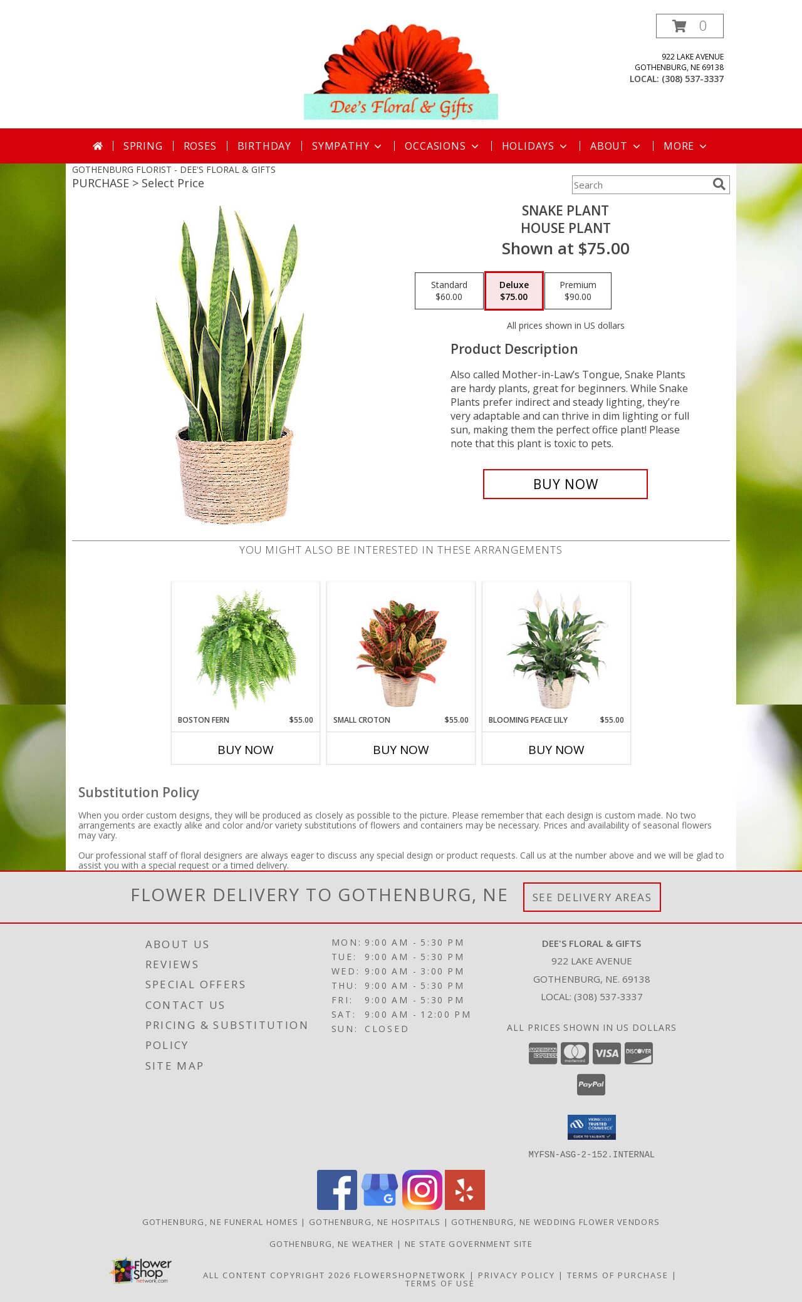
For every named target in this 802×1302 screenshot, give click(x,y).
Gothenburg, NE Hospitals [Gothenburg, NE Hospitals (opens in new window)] (374, 1221)
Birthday (264, 146)
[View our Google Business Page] (380, 1206)
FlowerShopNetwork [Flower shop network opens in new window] (410, 1274)
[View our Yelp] (465, 1206)
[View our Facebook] (337, 1206)
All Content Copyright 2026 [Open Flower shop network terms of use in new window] (277, 1274)
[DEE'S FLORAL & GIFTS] (401, 71)
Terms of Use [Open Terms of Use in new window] (440, 1282)
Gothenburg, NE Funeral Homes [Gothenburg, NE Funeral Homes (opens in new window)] (220, 1221)
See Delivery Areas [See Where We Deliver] (592, 897)
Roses (200, 146)
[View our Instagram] (422, 1206)
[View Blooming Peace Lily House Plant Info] (556, 648)
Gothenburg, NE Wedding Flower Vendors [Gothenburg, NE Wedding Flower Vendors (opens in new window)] (555, 1221)
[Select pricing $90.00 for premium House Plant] (578, 291)
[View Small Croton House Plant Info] (401, 648)
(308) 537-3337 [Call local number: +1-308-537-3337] (693, 79)
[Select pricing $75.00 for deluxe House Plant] (514, 291)
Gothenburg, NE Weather (331, 1243)
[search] (719, 184)
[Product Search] (640, 185)
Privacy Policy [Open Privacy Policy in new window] (516, 1274)
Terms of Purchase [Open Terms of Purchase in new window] (618, 1274)
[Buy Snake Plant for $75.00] (565, 484)
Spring (143, 146)
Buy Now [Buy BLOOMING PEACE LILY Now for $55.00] (556, 749)
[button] (690, 26)
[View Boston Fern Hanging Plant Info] (246, 648)
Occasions (443, 146)
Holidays (536, 146)
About (616, 146)
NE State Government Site (469, 1243)
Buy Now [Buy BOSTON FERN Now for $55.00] (245, 749)
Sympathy (348, 146)
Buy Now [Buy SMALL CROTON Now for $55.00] (401, 749)
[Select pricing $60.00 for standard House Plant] (449, 291)
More (686, 146)
